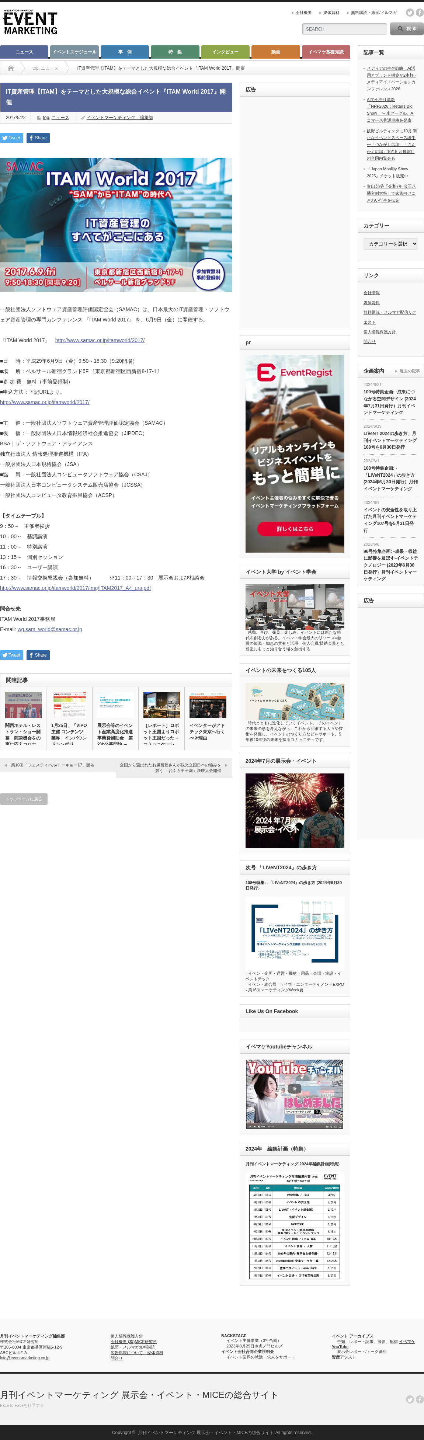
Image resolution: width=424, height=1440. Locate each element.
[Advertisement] (279, 212)
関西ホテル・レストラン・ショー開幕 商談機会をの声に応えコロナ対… (23, 738)
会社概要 (304, 12)
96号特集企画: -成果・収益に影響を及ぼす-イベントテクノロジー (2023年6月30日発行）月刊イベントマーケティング (391, 565)
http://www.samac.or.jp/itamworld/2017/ (100, 340)
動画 (275, 52)
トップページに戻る (24, 799)
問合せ (370, 341)
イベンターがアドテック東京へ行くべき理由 (207, 732)
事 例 (125, 52)
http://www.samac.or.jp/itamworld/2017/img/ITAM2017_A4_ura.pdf (75, 588)
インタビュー (225, 52)
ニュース (24, 52)
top (46, 117)
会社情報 (372, 293)
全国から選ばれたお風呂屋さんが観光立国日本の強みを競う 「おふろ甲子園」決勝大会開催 (170, 768)
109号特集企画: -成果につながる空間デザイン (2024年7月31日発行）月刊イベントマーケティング (390, 402)
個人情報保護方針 (380, 332)
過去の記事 (410, 371)
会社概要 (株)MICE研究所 (134, 1341)
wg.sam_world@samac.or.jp (49, 629)
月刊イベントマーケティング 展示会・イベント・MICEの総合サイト (139, 1395)
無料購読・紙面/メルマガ (374, 12)
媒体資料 (331, 12)
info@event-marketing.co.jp (24, 1358)
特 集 (175, 52)
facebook (420, 12)
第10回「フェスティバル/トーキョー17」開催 (52, 765)
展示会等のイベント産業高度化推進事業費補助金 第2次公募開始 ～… (115, 735)
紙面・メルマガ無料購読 (133, 1347)
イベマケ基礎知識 (326, 52)
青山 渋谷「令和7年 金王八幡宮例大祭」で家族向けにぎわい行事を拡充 (391, 193)
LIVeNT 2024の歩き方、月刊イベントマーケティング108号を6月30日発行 (390, 440)
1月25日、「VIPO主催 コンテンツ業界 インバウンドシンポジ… (69, 735)
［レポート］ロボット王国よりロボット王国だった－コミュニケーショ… (161, 738)
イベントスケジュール (74, 52)
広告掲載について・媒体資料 (137, 1352)
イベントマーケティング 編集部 (120, 117)
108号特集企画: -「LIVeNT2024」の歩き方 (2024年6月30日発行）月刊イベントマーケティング (391, 478)
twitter (410, 12)
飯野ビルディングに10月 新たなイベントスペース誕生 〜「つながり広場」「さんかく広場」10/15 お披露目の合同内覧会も (392, 145)
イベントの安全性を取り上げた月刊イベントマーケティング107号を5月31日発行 (390, 520)
